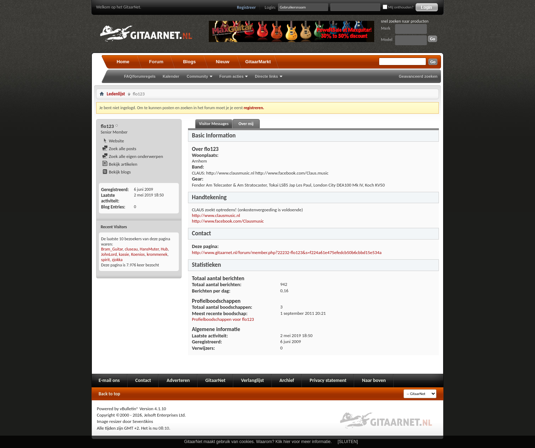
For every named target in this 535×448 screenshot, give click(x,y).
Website (113, 140)
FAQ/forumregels (139, 76)
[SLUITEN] (348, 441)
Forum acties (231, 76)
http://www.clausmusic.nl (216, 215)
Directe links (266, 76)
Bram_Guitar (112, 249)
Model (386, 39)
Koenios (138, 254)
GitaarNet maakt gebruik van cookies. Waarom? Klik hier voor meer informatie (257, 441)
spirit (105, 259)
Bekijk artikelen (119, 164)
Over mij (246, 123)
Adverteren (178, 380)
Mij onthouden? (398, 7)
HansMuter (149, 249)
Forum (156, 61)
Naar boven (374, 380)
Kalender (171, 76)
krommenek (157, 254)
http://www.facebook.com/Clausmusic (228, 221)
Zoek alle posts (119, 148)
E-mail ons (109, 380)
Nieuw (222, 61)
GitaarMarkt (258, 61)
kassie (124, 254)
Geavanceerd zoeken (418, 76)
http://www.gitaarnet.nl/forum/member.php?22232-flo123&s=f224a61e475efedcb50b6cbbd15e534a (287, 252)
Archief (287, 380)
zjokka (117, 259)
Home (123, 61)
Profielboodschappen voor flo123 (223, 319)
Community (197, 76)
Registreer (246, 7)
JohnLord (109, 254)
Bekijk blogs (116, 172)
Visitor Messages (214, 123)
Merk (385, 28)
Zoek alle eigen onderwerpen (132, 156)
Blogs (189, 61)
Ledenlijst (116, 93)
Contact (143, 380)
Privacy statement (328, 380)
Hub (164, 249)
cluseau (131, 249)
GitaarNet (215, 380)
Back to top (109, 393)
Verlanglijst (252, 380)
